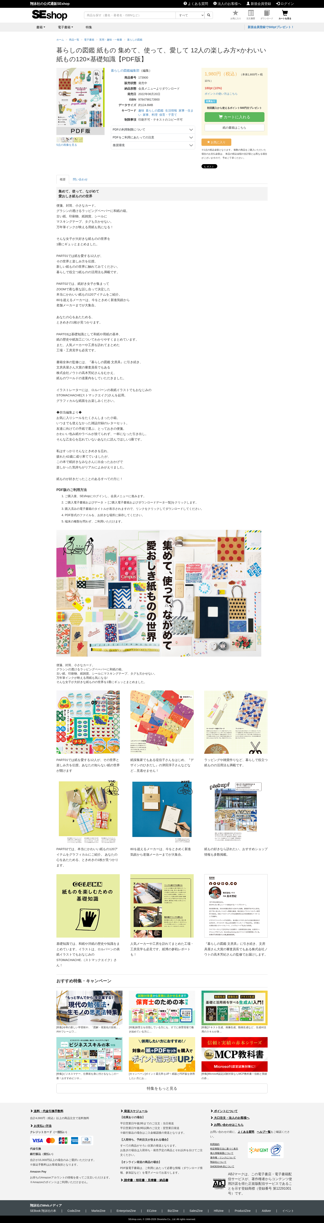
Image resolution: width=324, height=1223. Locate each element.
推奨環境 (119, 145)
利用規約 (214, 1144)
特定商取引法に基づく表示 (224, 1148)
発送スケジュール (134, 1111)
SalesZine (196, 1210)
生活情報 (171, 110)
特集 (89, 27)
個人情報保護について (221, 1153)
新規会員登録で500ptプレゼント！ (271, 27)
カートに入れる (234, 117)
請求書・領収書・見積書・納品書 (144, 1180)
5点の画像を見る (66, 144)
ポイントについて (224, 1111)
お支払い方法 (41, 1126)
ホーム (60, 39)
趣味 (141, 110)
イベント (288, 1210)
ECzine (152, 1210)
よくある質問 (196, 3)
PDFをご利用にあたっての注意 (133, 137)
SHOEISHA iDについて (222, 1166)
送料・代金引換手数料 (46, 1111)
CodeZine (73, 1210)
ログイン (285, 3)
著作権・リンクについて (223, 1157)
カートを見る (285, 15)
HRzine (218, 1210)
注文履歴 (250, 15)
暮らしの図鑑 (154, 110)
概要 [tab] (63, 179)
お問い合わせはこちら (227, 1124)
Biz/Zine (173, 1210)
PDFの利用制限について (129, 129)
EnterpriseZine (126, 1210)
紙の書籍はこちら (234, 127)
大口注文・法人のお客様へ (229, 1117)
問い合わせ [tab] (80, 179)
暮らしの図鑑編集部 (125, 70)
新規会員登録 (258, 3)
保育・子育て (168, 114)
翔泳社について (218, 1162)
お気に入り (235, 15)
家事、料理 (150, 114)
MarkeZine (98, 1210)
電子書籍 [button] (64, 27)
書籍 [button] (39, 27)
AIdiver (266, 1210)
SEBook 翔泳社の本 (43, 1210)
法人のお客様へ (227, 3)
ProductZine (242, 1210)
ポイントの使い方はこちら (221, 93)
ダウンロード (266, 15)
